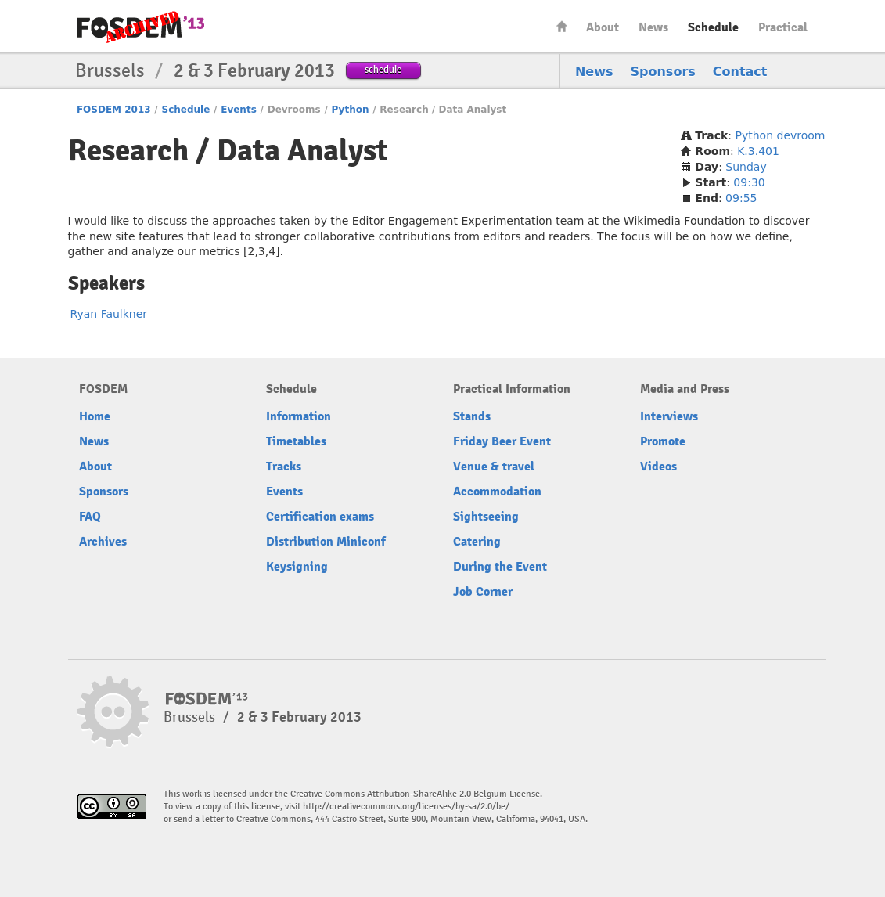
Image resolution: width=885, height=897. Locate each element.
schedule (383, 69)
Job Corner (483, 592)
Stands (472, 416)
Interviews (669, 416)
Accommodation (497, 491)
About (602, 27)
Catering (477, 541)
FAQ (90, 516)
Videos (658, 466)
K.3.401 (758, 151)
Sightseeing (486, 516)
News (653, 27)
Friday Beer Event (502, 441)
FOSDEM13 (207, 699)
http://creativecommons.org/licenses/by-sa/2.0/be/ (406, 806)
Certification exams (320, 516)
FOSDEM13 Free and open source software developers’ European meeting (140, 27)
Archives (103, 541)
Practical (783, 27)
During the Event (500, 567)
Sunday (745, 166)
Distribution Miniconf (326, 541)
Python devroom (781, 135)
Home (562, 26)
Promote (662, 441)
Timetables (296, 441)
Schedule (713, 27)
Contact (740, 71)
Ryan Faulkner (109, 314)
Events (239, 109)
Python (350, 109)
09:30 (748, 182)
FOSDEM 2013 (114, 109)
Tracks (283, 466)
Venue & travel (493, 466)
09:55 (741, 198)
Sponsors (663, 71)
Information (298, 416)
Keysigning (297, 567)
